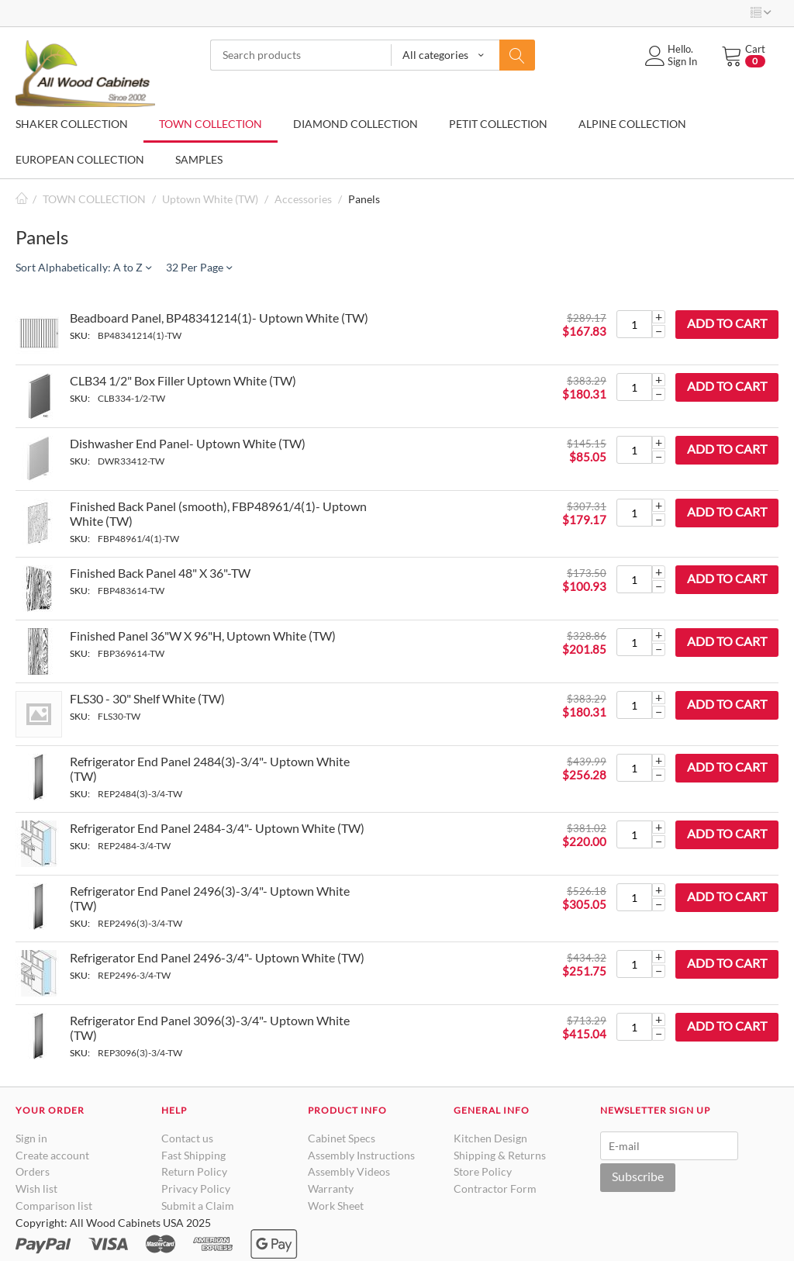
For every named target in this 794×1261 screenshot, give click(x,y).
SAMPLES (199, 159)
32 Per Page (199, 267)
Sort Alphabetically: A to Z (83, 267)
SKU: (80, 335)
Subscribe (638, 1176)
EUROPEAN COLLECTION (80, 159)
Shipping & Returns (500, 1155)
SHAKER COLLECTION (72, 123)
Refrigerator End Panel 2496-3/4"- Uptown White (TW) (217, 957)
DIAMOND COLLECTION (355, 123)
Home (22, 199)
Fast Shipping (193, 1155)
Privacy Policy (195, 1188)
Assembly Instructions (361, 1155)
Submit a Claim (197, 1205)
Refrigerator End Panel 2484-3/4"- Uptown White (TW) (217, 828)
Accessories (303, 199)
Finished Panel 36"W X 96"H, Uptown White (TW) (203, 635)
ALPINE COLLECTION (632, 123)
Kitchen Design (490, 1138)
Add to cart (727, 323)
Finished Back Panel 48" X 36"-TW (160, 572)
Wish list (36, 1188)
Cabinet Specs (341, 1138)
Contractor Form (495, 1188)
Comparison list (54, 1205)
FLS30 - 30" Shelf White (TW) (147, 698)
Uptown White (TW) (210, 199)
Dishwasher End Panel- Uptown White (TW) (188, 443)
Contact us (187, 1138)
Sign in (31, 1138)
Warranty (331, 1188)
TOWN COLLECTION (210, 123)
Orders (33, 1171)
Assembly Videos (349, 1171)
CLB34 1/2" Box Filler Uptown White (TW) (183, 380)
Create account (52, 1155)
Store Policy (483, 1171)
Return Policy (194, 1171)
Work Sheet (336, 1205)
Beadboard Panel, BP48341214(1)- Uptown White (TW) (219, 317)
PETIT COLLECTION (498, 123)
